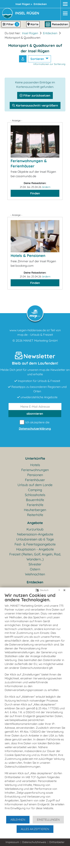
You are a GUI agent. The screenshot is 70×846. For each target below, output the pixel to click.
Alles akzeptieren (35, 829)
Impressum (12, 842)
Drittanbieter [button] (56, 842)
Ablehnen (17, 819)
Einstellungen (48, 819)
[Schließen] (64, 590)
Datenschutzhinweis (34, 842)
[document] (35, 704)
